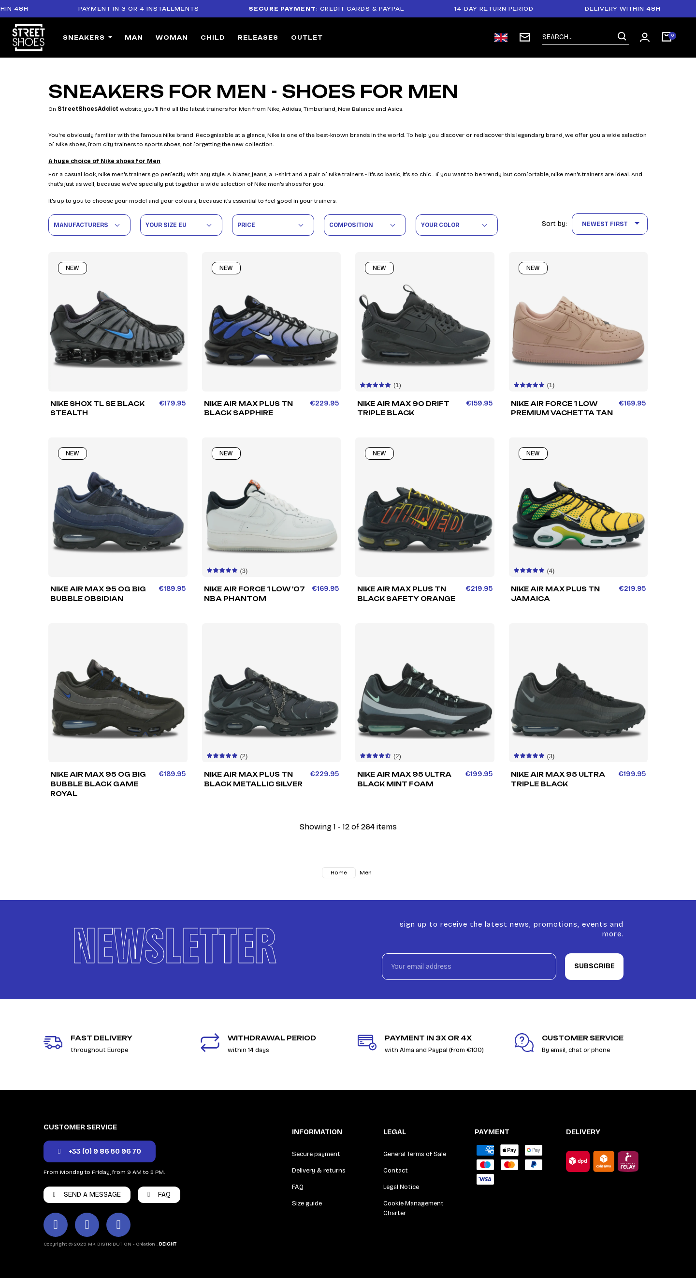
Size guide (307, 1203)
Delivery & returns (319, 1170)
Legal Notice (401, 1187)
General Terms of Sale (414, 1154)
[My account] (645, 37)
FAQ (298, 1187)
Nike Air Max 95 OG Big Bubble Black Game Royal (98, 783)
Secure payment (316, 1154)
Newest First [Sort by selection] (612, 224)
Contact (395, 1170)
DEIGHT (167, 1244)
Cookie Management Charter (413, 1208)
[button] (100, 1151)
